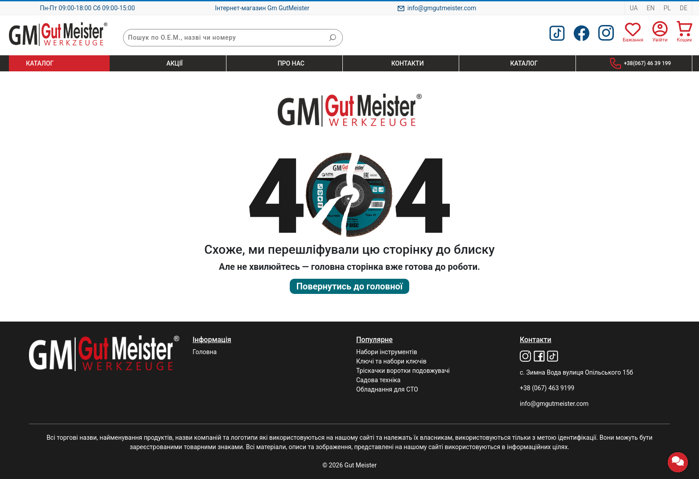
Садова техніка (378, 380)
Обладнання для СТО (387, 389)
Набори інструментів (386, 351)
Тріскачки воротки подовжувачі (403, 370)
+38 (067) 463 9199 (547, 388)
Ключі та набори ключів (391, 361)
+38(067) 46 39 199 (647, 63)
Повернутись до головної (349, 286)
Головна (205, 351)
